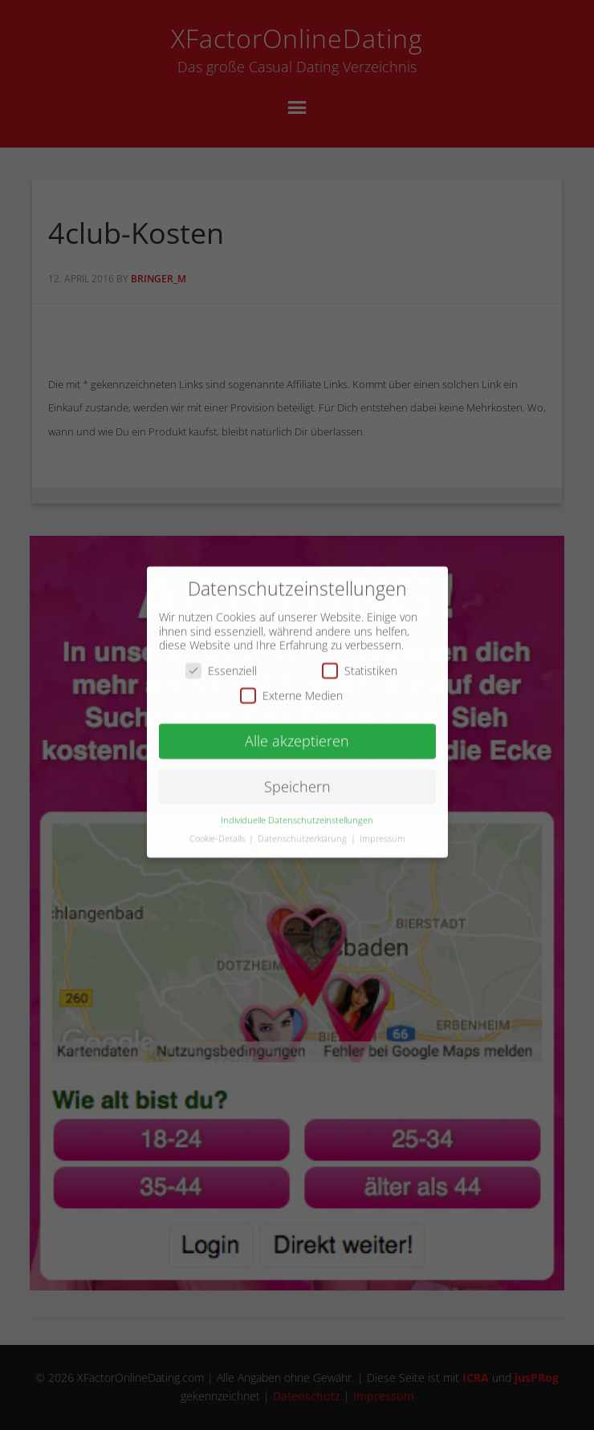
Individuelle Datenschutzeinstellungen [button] (297, 810)
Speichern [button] (297, 777)
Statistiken (359, 661)
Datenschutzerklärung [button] (303, 829)
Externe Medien (291, 687)
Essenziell (221, 661)
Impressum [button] (382, 829)
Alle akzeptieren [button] (297, 732)
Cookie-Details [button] (218, 829)
